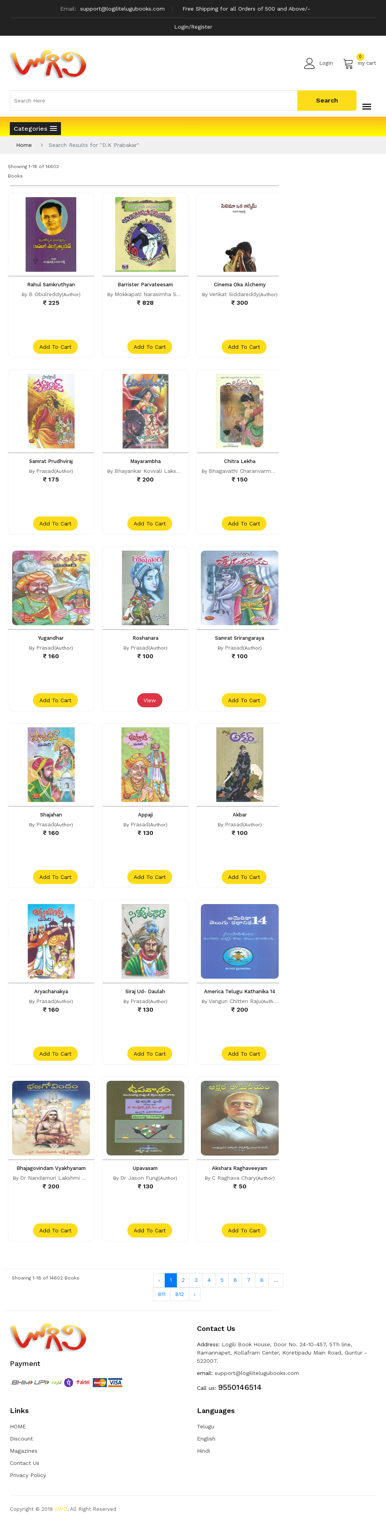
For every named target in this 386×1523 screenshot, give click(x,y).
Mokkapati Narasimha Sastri (151, 294)
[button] (35, 128)
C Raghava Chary (234, 1178)
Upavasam (145, 1168)
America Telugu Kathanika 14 (240, 991)
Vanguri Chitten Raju (235, 1001)
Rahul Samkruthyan (51, 284)
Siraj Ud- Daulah (145, 991)
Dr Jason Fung (139, 1178)
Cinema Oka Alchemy (240, 284)
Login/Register (193, 27)
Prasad (45, 471)
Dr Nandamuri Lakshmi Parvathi (61, 1178)
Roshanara (145, 638)
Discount (21, 1438)
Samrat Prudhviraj (51, 461)
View (149, 700)
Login (318, 63)
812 (179, 1294)
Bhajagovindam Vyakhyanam (51, 1168)
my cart (359, 63)
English (206, 1438)
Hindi (203, 1451)
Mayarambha (145, 461)
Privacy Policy (28, 1475)
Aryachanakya (51, 991)
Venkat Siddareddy (234, 294)
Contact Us (24, 1463)
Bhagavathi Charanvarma (241, 471)
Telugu (205, 1426)
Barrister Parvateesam (145, 284)
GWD (60, 1509)
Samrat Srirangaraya (239, 638)
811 (161, 1294)
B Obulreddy (45, 294)
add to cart (55, 347)
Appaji (145, 815)
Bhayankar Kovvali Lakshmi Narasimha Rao (170, 471)
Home (24, 145)
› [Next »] (194, 1294)
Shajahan (51, 815)
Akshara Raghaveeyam (239, 1168)
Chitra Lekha (239, 461)
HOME (18, 1426)
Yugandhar (51, 638)
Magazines (23, 1451)
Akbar (240, 815)
